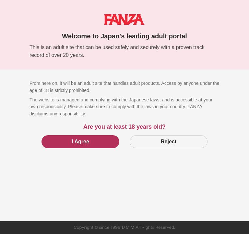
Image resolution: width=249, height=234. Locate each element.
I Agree (80, 141)
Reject (168, 141)
